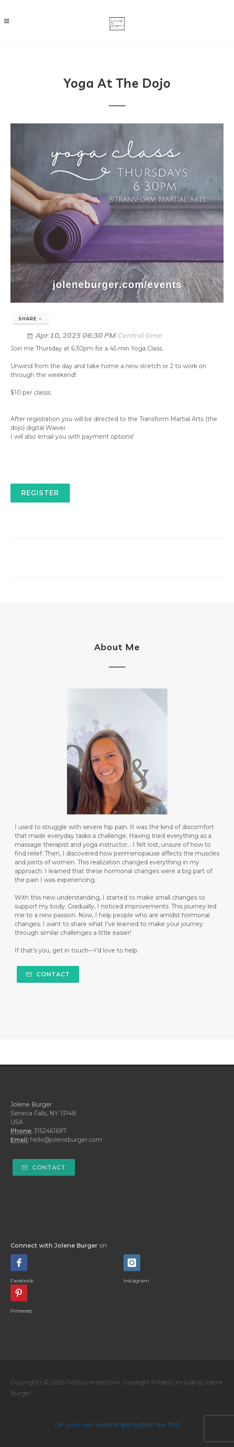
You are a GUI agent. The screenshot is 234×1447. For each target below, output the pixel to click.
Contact (48, 974)
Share (30, 319)
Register (40, 493)
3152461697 (50, 1131)
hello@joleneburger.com (66, 1139)
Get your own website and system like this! (117, 1425)
